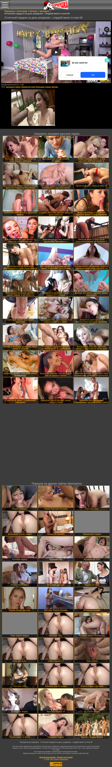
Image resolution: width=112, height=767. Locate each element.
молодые (10, 87)
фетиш (55, 87)
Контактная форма (47, 757)
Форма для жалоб (65, 757)
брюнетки (26, 87)
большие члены (43, 87)
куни (33, 87)
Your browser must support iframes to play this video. (56, 52)
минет (18, 87)
